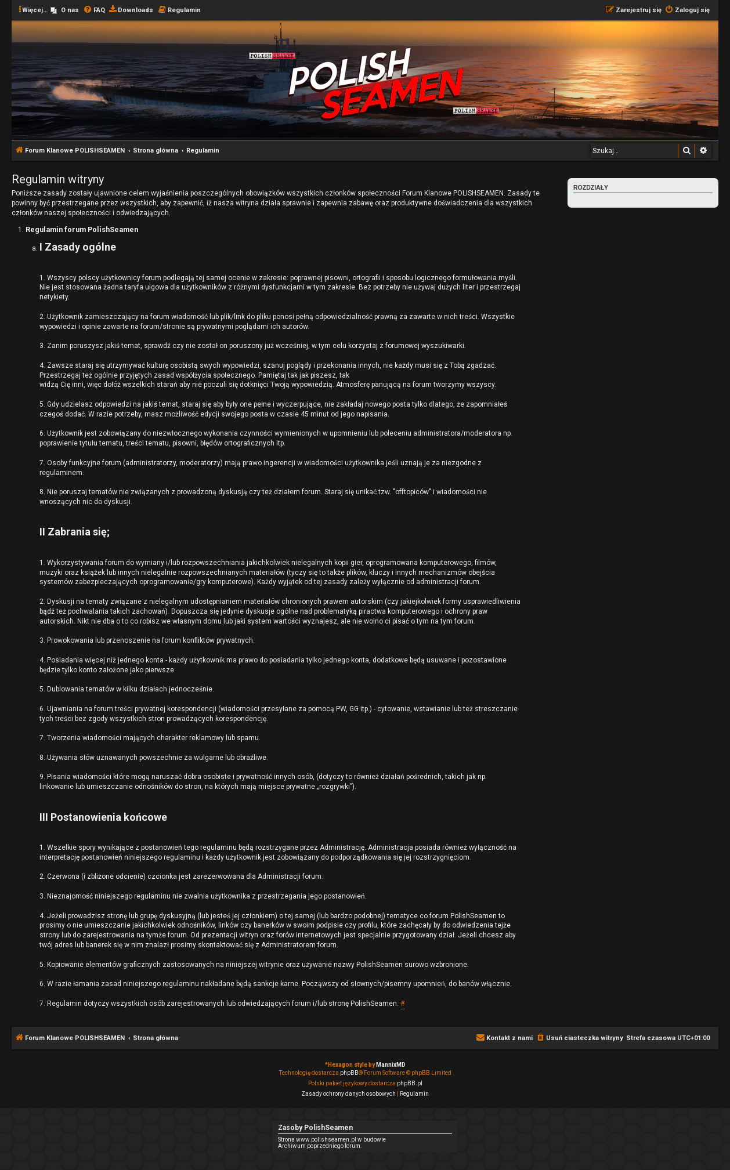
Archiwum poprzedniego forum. (320, 1146)
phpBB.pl (409, 1083)
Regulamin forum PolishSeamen (615, 199)
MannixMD (391, 1065)
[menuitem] (64, 10)
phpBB (349, 1073)
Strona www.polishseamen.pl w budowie (332, 1139)
